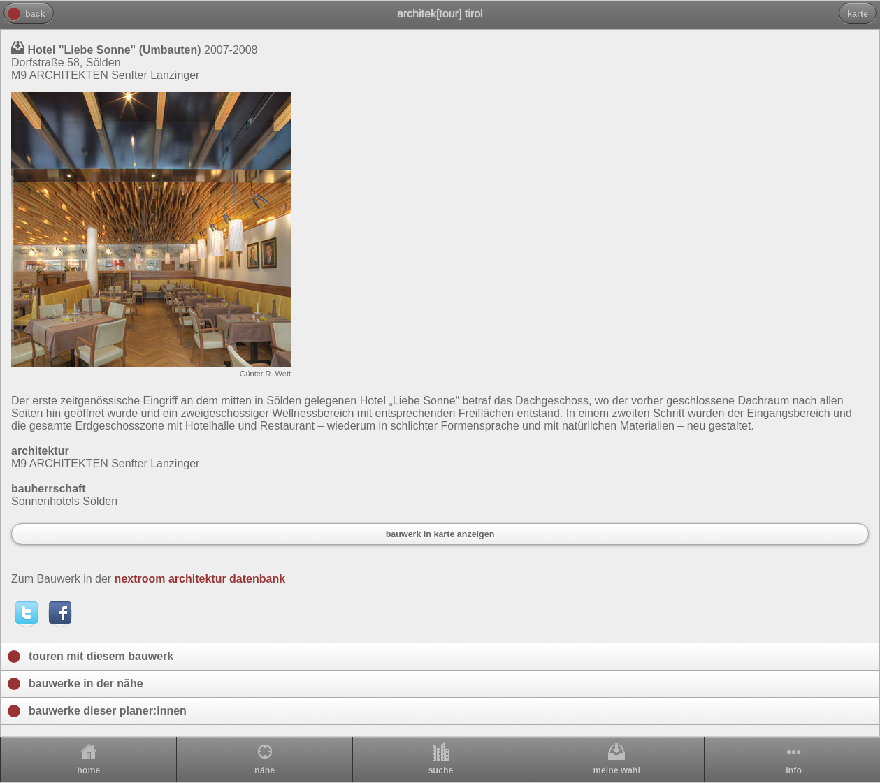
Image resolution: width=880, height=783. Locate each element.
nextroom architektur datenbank (200, 579)
